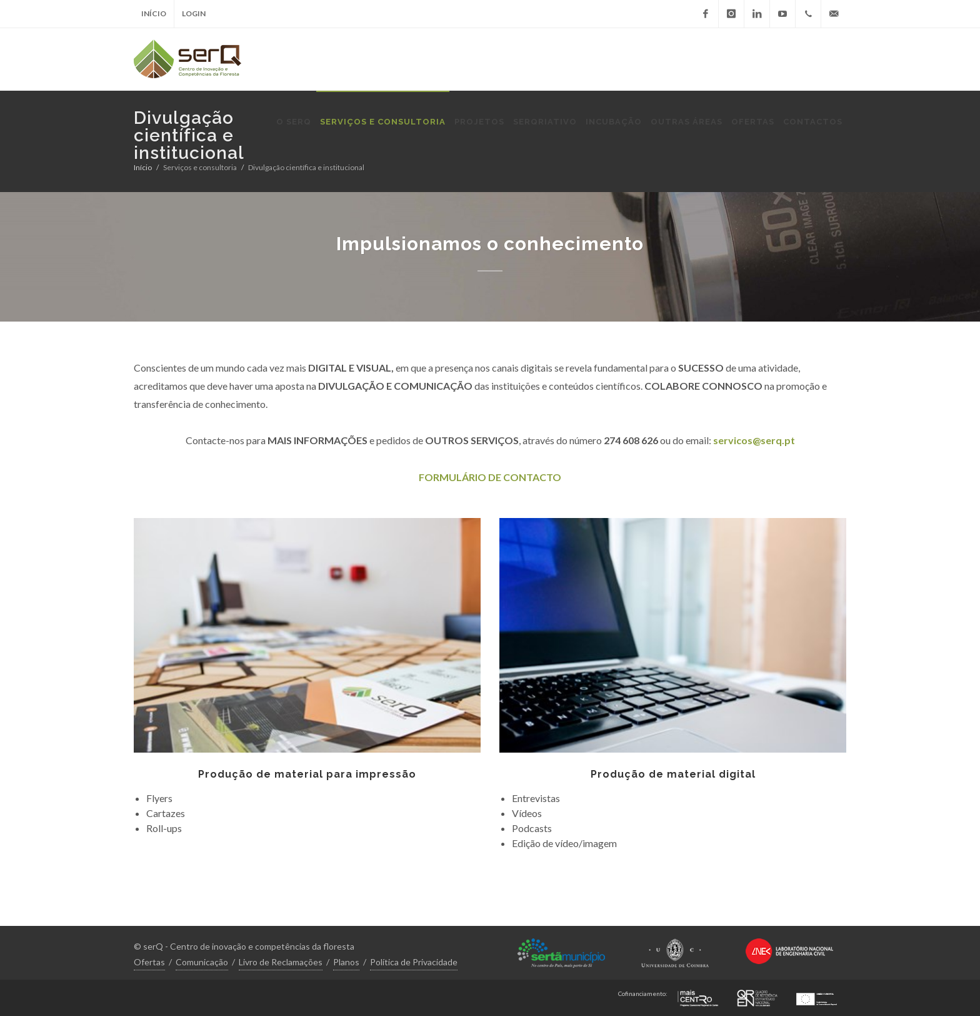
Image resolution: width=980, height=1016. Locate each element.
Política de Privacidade (414, 962)
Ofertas (149, 962)
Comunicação (202, 962)
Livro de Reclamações (280, 962)
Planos (346, 962)
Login (194, 13)
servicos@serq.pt (754, 440)
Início (153, 13)
